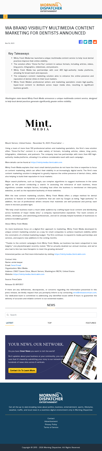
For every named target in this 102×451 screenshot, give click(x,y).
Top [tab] (50, 323)
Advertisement (51, 421)
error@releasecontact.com (84, 292)
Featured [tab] (91, 323)
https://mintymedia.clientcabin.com (46, 162)
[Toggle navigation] (5, 16)
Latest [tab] (9, 323)
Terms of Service (51, 427)
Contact (51, 418)
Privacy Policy (51, 424)
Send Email (16, 265)
